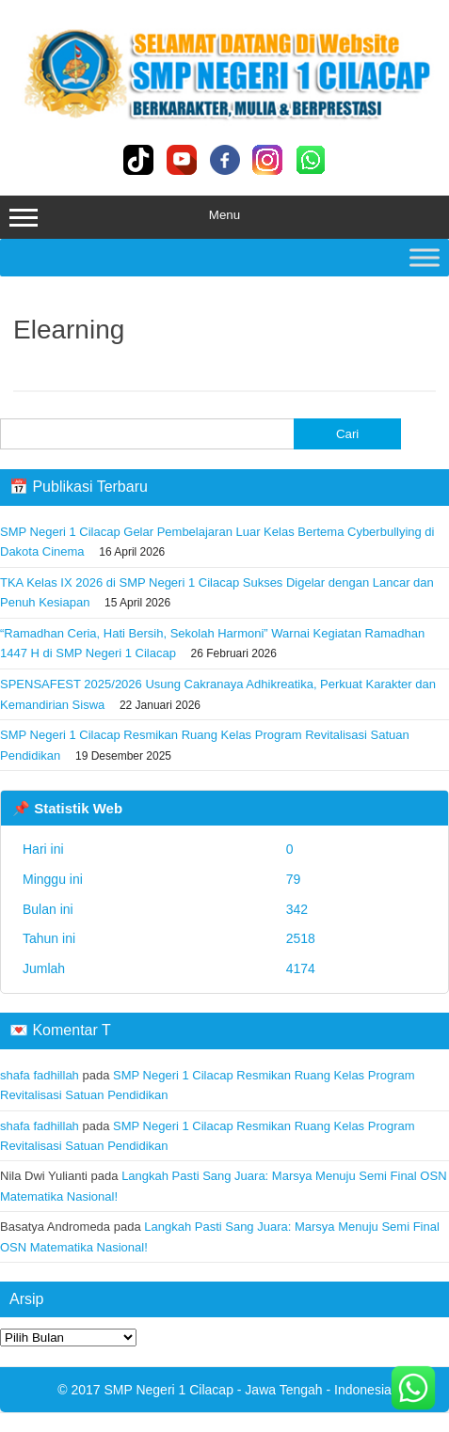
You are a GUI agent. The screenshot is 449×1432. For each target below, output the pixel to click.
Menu (224, 217)
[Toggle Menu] (424, 257)
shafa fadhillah (39, 1075)
